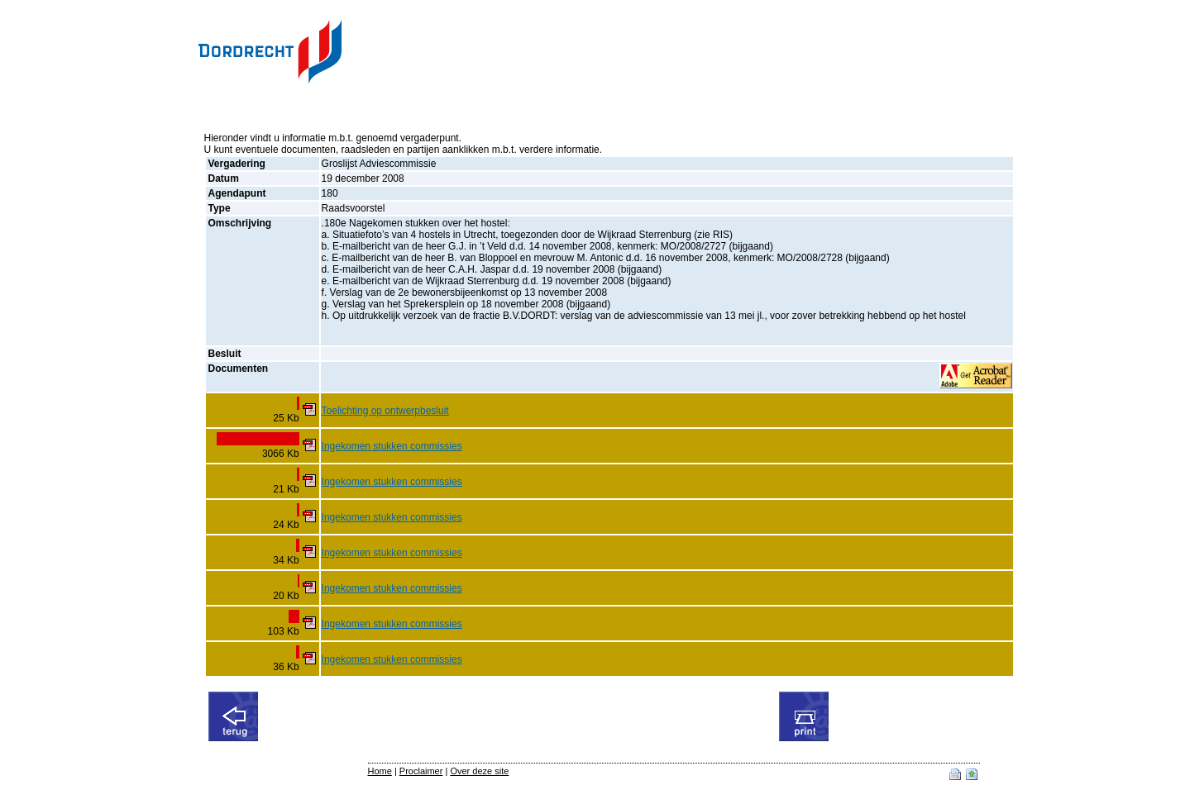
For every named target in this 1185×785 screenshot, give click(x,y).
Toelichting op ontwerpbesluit (385, 410)
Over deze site (479, 771)
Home (380, 771)
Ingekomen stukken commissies (392, 446)
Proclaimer (421, 771)
